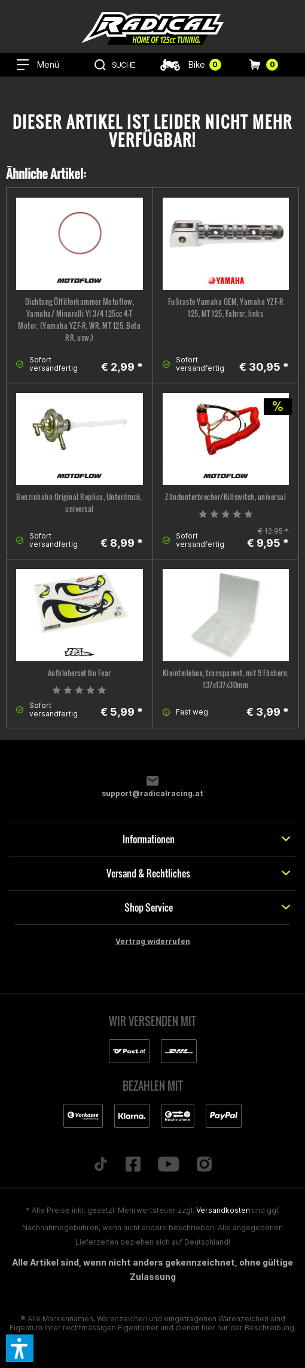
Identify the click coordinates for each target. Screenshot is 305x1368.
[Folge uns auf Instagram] (204, 1165)
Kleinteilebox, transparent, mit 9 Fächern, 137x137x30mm (226, 679)
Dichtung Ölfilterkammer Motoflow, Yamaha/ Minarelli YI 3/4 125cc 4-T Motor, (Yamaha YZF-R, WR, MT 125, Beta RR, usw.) (79, 319)
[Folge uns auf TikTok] (101, 1165)
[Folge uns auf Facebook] (133, 1165)
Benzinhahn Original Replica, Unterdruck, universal (79, 503)
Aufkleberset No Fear (79, 673)
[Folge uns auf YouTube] (169, 1165)
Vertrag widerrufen (152, 941)
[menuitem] (38, 65)
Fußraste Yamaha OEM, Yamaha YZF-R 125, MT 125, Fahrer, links (226, 307)
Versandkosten (223, 1210)
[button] (19, 1348)
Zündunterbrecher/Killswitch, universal (225, 497)
